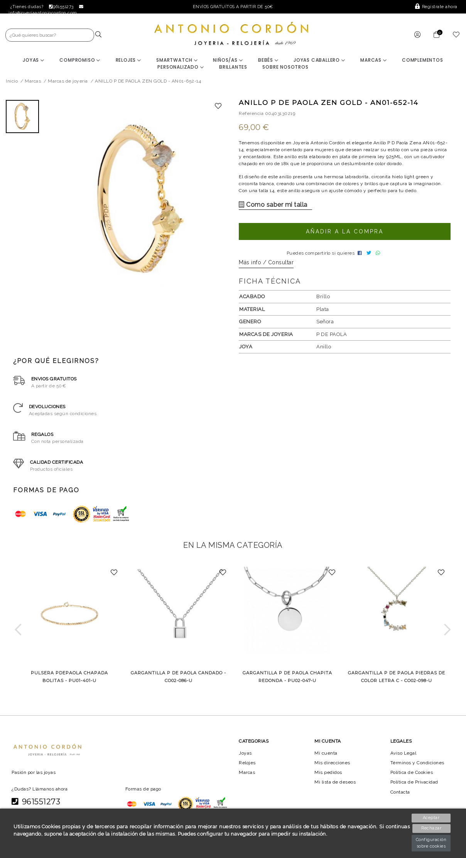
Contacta (400, 794)
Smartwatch (177, 60)
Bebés (268, 60)
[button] (18, 632)
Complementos (423, 60)
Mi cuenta (325, 755)
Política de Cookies (412, 775)
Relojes (128, 60)
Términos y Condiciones (417, 765)
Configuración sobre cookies (432, 843)
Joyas (33, 60)
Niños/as (228, 60)
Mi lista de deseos (335, 785)
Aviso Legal (403, 755)
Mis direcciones (332, 765)
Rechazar (432, 828)
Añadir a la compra (344, 232)
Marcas (374, 60)
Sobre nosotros (286, 67)
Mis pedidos (328, 775)
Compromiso (79, 60)
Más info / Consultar (266, 265)
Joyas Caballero (319, 60)
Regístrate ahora (437, 6)
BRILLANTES (233, 67)
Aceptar (432, 817)
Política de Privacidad (415, 785)
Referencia (251, 114)
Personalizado (180, 67)
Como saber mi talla (270, 205)
